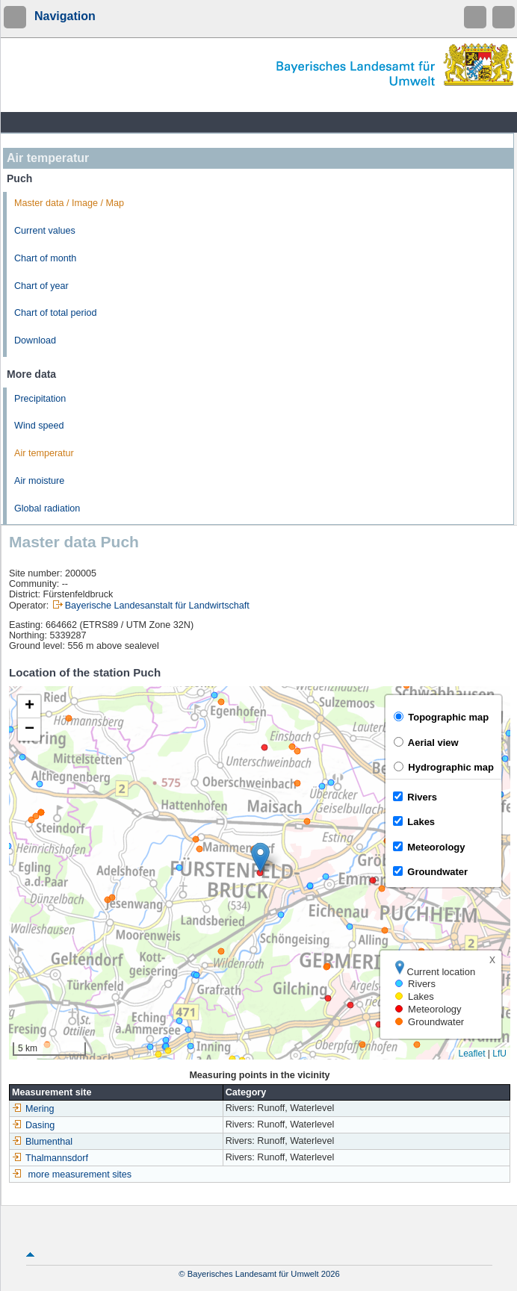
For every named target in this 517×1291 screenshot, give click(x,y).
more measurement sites (80, 1174)
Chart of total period (55, 313)
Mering (33, 1109)
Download (35, 340)
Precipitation (40, 398)
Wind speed (39, 425)
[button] (260, 857)
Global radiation (47, 508)
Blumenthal (42, 1141)
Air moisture (39, 481)
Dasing (33, 1125)
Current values (44, 230)
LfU (499, 1053)
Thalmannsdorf (50, 1158)
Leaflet (471, 1053)
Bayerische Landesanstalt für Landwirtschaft (157, 605)
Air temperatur (44, 453)
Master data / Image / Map (69, 203)
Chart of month (45, 258)
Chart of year (41, 286)
